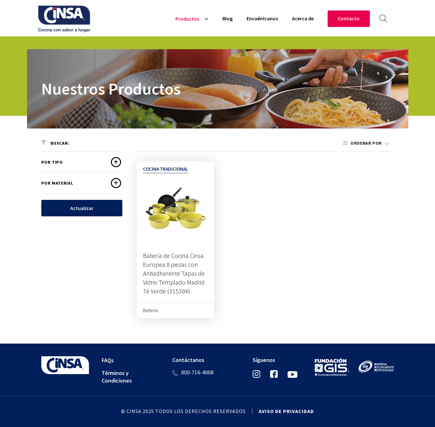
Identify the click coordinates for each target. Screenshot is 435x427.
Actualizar (81, 208)
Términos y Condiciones (117, 376)
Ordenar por (366, 143)
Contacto (349, 18)
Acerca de (303, 18)
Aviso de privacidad (286, 411)
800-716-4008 (197, 372)
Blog (227, 18)
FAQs (108, 360)
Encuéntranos (262, 18)
